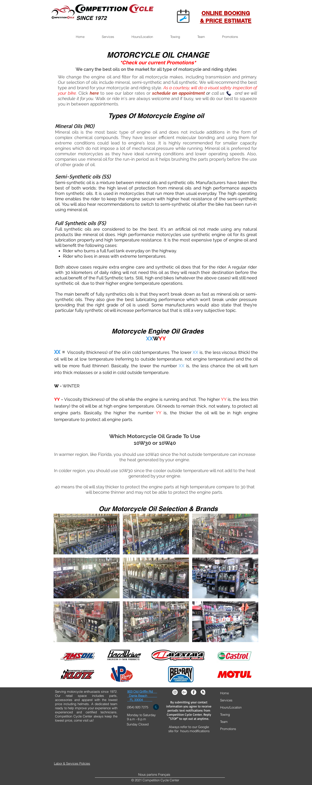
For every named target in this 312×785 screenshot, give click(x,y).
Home (224, 693)
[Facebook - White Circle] (193, 692)
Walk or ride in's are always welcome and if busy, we (148, 98)
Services (226, 700)
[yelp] (203, 692)
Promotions (228, 729)
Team (224, 722)
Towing (225, 714)
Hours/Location (231, 707)
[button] (108, 37)
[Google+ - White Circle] (184, 692)
